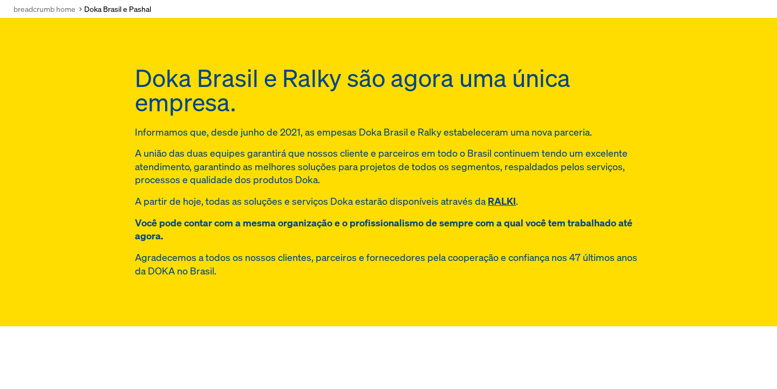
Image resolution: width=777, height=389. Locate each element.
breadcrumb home (44, 9)
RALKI (502, 201)
